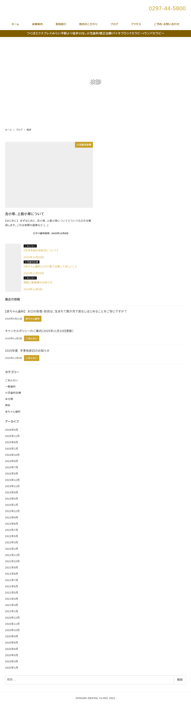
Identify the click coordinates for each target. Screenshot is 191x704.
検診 (7, 405)
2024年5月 (11, 473)
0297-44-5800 (167, 8)
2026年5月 (11, 429)
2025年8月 (11, 442)
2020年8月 (11, 642)
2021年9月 (11, 567)
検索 (180, 679)
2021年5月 (11, 592)
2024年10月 (12, 454)
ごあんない (11, 380)
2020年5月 (11, 655)
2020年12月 (12, 617)
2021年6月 (11, 586)
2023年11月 (12, 486)
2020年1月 (11, 667)
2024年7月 (11, 467)
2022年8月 (11, 523)
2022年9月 (11, 517)
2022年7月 (11, 530)
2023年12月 (12, 480)
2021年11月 (12, 555)
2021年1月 (11, 611)
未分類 (9, 399)
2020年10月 (12, 630)
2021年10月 (12, 561)
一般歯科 (10, 386)
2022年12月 (12, 511)
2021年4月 (11, 598)
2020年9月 (11, 636)
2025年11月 (12, 436)
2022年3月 (11, 542)
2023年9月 (11, 492)
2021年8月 (11, 573)
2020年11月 (12, 624)
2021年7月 (11, 580)
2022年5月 (11, 536)
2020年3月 (11, 661)
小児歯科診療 (13, 392)
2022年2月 (11, 548)
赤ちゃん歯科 (13, 411)
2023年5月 (11, 498)
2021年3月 (11, 605)
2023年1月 (11, 504)
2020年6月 (11, 649)
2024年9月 (11, 461)
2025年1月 (11, 448)
